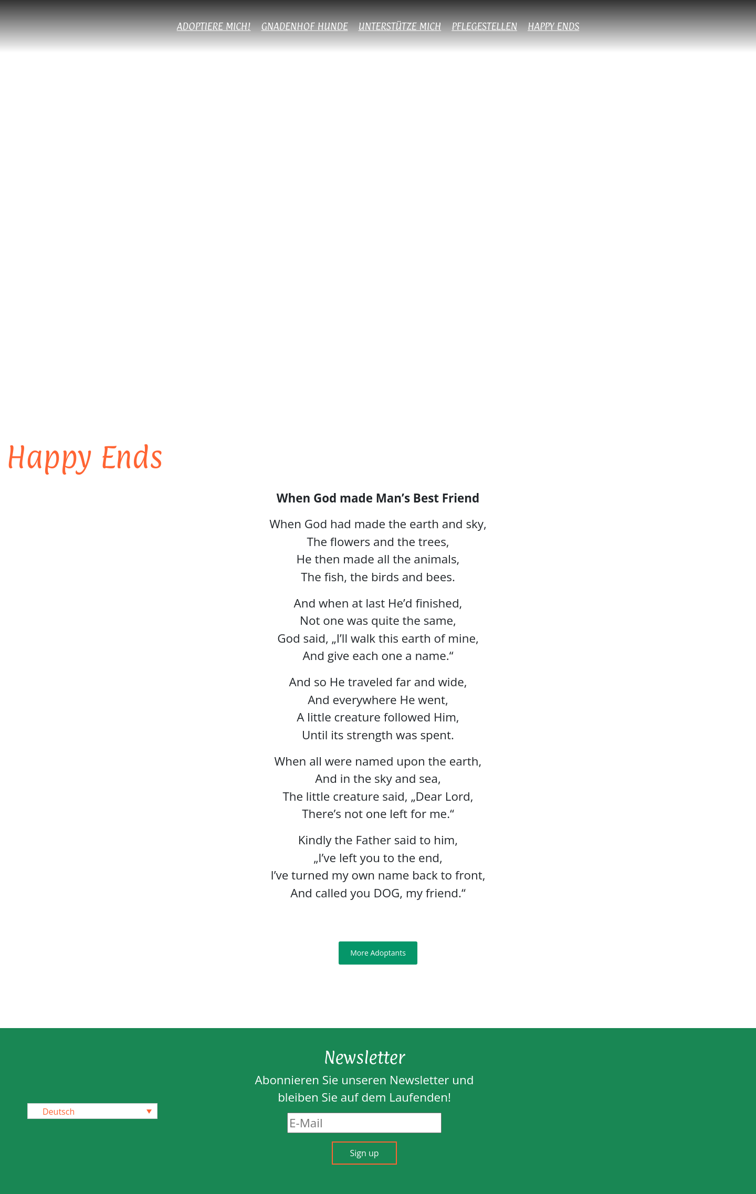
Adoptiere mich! (214, 26)
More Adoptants (378, 953)
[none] (92, 1111)
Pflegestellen (484, 26)
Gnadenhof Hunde (304, 26)
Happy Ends (553, 26)
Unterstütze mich (400, 26)
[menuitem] (92, 1111)
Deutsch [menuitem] (59, 1111)
